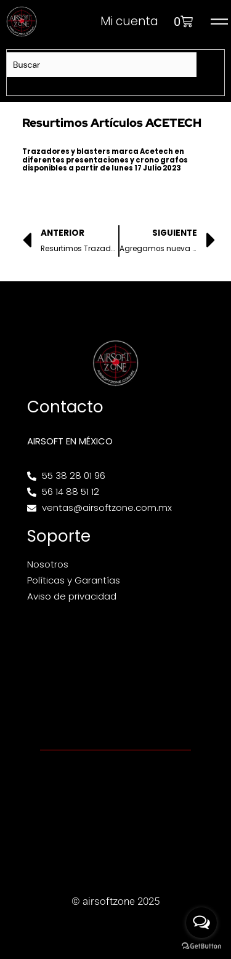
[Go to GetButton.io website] (201, 946)
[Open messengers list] (201, 922)
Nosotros (47, 564)
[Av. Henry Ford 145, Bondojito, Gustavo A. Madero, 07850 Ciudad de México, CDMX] (115, 675)
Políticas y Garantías (73, 580)
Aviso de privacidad (71, 596)
